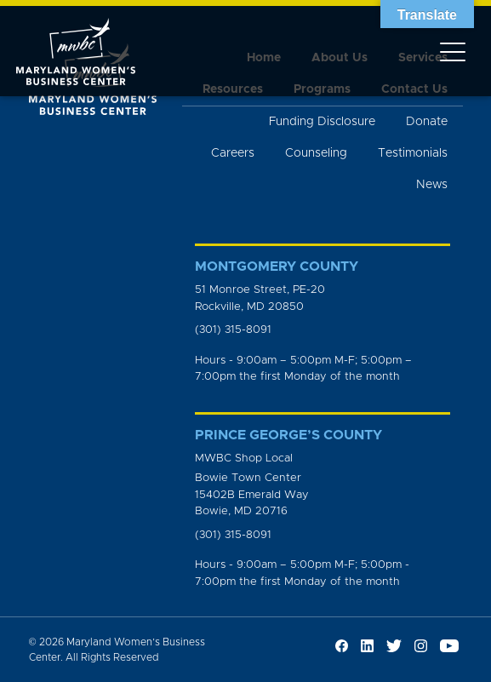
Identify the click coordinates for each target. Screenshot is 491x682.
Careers (232, 153)
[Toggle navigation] (453, 51)
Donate (427, 122)
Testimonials (413, 153)
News (432, 185)
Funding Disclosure (322, 122)
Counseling (316, 153)
